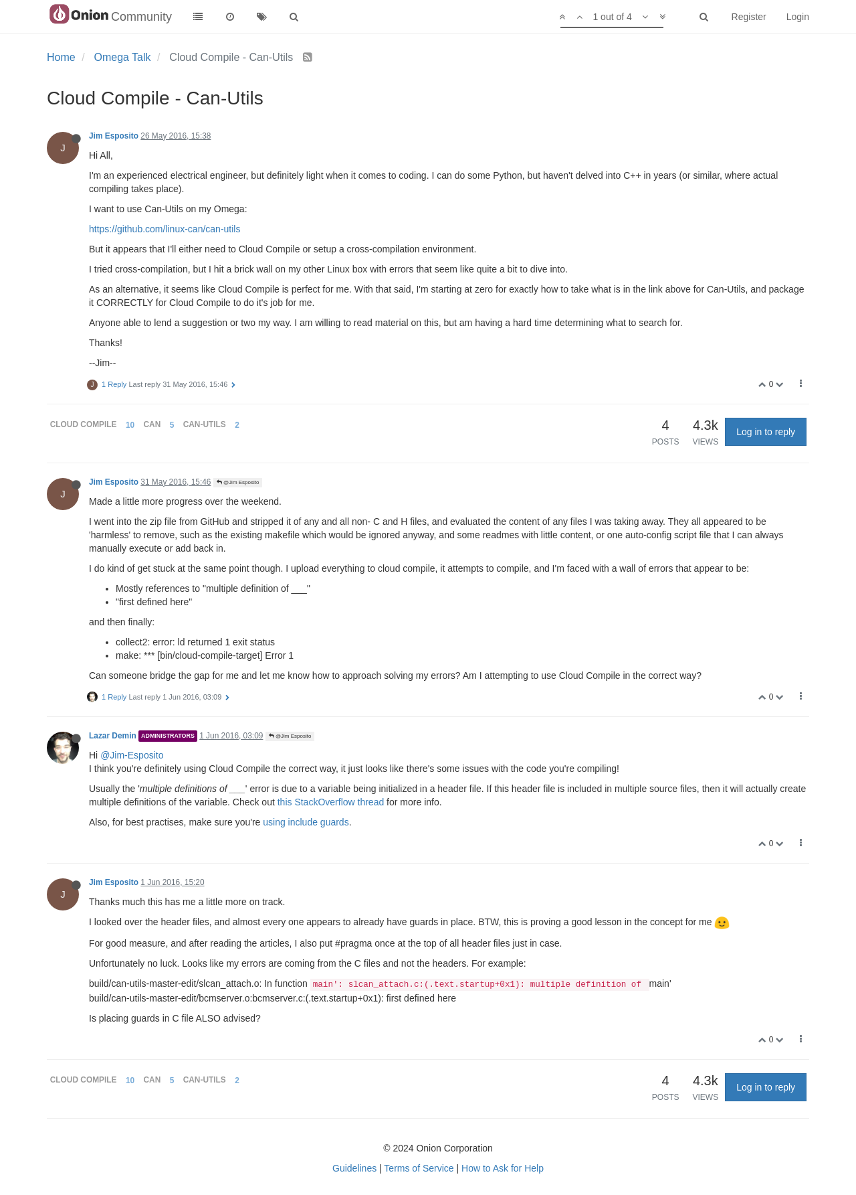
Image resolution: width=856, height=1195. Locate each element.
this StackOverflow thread (331, 802)
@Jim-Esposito (131, 755)
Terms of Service (418, 1168)
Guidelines (354, 1168)
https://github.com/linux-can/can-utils (164, 229)
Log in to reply (765, 431)
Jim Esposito (113, 136)
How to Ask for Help (502, 1168)
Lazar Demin (112, 735)
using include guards (305, 822)
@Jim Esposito (238, 482)
